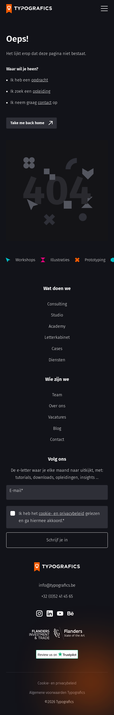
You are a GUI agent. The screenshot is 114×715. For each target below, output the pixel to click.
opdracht (39, 80)
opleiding (41, 91)
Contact (57, 439)
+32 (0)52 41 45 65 (57, 596)
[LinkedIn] (50, 613)
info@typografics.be (57, 585)
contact (44, 102)
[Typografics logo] (29, 8)
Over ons (57, 405)
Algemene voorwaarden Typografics (57, 692)
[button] (104, 9)
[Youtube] (60, 613)
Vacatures (57, 417)
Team (57, 394)
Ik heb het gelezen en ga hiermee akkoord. (59, 517)
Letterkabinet (57, 337)
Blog (57, 428)
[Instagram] (39, 613)
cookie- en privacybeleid (61, 513)
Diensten (57, 359)
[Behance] (70, 613)
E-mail (16, 490)
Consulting (57, 304)
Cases (57, 348)
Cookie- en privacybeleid (57, 683)
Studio (57, 315)
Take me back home (27, 123)
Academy (57, 326)
